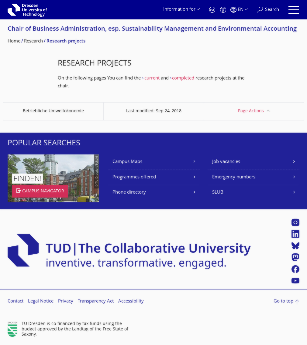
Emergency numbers (233, 177)
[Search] (268, 10)
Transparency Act (96, 301)
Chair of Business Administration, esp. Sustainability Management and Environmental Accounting (152, 29)
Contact (15, 301)
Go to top (283, 301)
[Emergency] (212, 10)
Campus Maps (127, 162)
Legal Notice (40, 301)
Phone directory (129, 192)
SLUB (217, 192)
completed (183, 78)
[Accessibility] (223, 10)
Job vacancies (226, 162)
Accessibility (131, 301)
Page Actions (251, 111)
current (152, 78)
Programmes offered (134, 177)
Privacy (65, 301)
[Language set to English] (239, 10)
